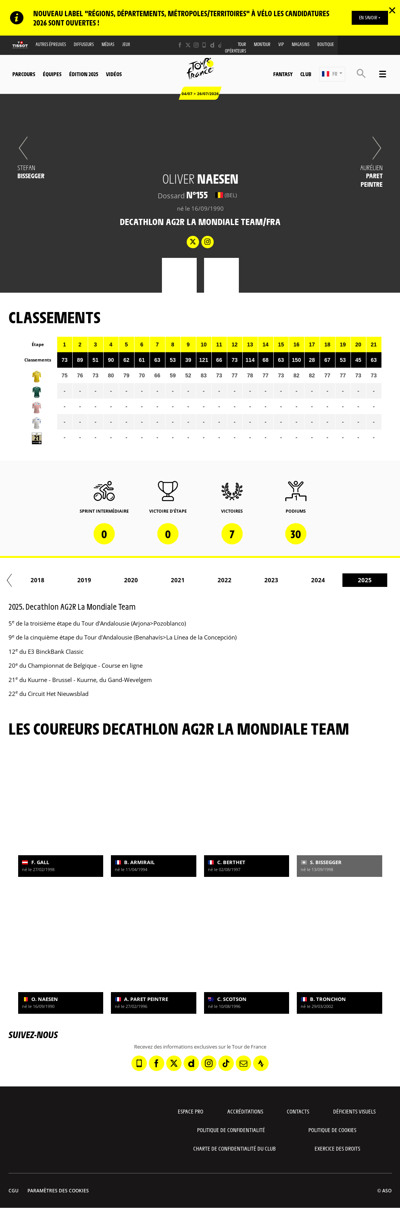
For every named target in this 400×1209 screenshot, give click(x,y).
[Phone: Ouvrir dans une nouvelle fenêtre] (204, 45)
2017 (59, 580)
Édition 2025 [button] (83, 73)
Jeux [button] (126, 44)
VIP (281, 44)
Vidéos (114, 73)
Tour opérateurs (235, 47)
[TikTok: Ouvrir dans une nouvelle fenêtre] (220, 45)
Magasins (301, 44)
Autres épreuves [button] (51, 44)
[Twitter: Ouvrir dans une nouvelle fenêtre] (188, 45)
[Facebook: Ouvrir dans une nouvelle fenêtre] (180, 45)
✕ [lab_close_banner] (392, 10)
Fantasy (283, 73)
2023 (340, 580)
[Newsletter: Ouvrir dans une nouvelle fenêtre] (243, 1063)
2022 (293, 580)
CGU (14, 1190)
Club (305, 73)
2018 (106, 580)
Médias (108, 44)
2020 (200, 580)
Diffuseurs (84, 44)
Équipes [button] (52, 73)
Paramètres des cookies (58, 1190)
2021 (247, 580)
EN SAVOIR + (369, 17)
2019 (153, 580)
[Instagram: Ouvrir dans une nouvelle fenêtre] (196, 45)
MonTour (262, 44)
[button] (332, 74)
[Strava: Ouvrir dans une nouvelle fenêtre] (261, 1063)
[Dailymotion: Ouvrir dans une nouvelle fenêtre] (212, 45)
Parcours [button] (23, 73)
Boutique (325, 44)
